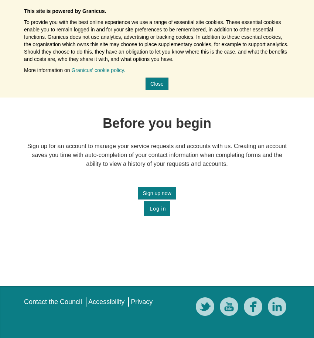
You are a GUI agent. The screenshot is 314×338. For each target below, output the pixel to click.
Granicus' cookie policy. (98, 70)
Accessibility (106, 301)
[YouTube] (231, 307)
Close (157, 84)
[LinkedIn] (279, 307)
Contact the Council (53, 301)
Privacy (142, 301)
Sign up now (157, 193)
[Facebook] (255, 307)
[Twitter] (207, 307)
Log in (157, 209)
